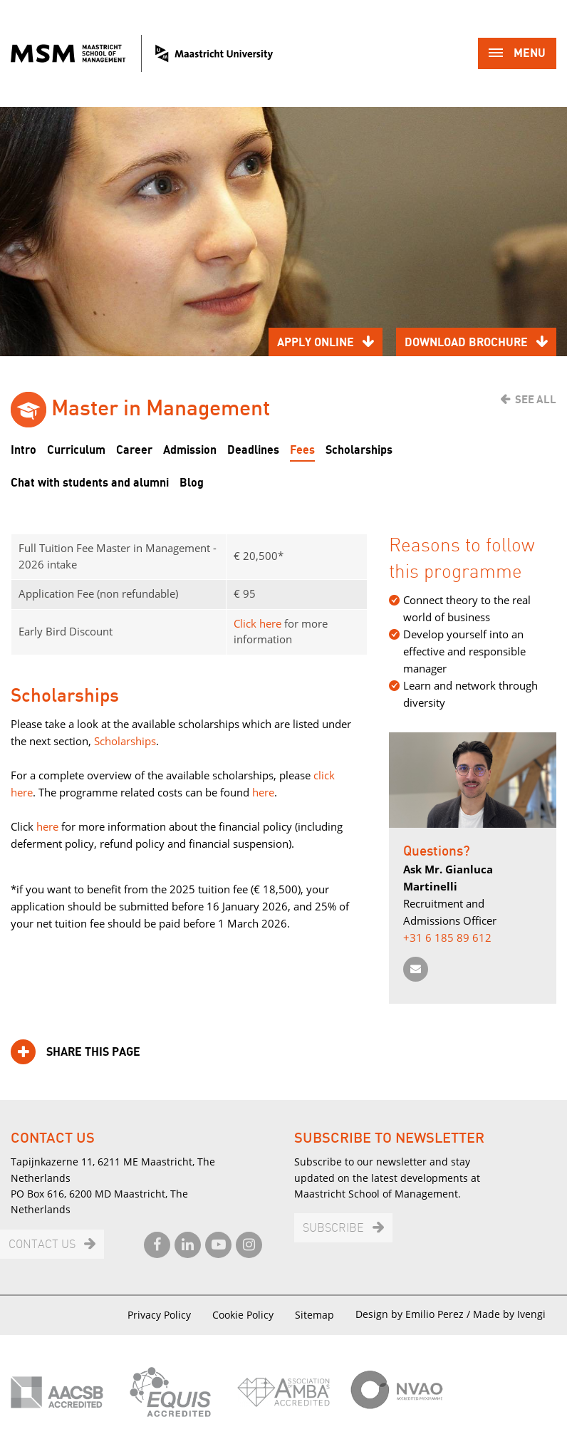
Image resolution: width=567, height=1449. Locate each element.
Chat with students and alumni (90, 483)
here (261, 792)
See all (535, 399)
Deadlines (253, 450)
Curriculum (76, 450)
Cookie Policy (243, 1314)
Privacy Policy (159, 1314)
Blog (192, 483)
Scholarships (359, 450)
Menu (517, 54)
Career (134, 450)
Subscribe (333, 1228)
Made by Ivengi (509, 1314)
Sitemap (314, 1314)
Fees (302, 450)
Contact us (42, 1245)
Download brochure (466, 342)
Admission (190, 450)
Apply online (315, 342)
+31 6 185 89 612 (447, 937)
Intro (23, 450)
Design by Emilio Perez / (414, 1314)
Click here (257, 623)
